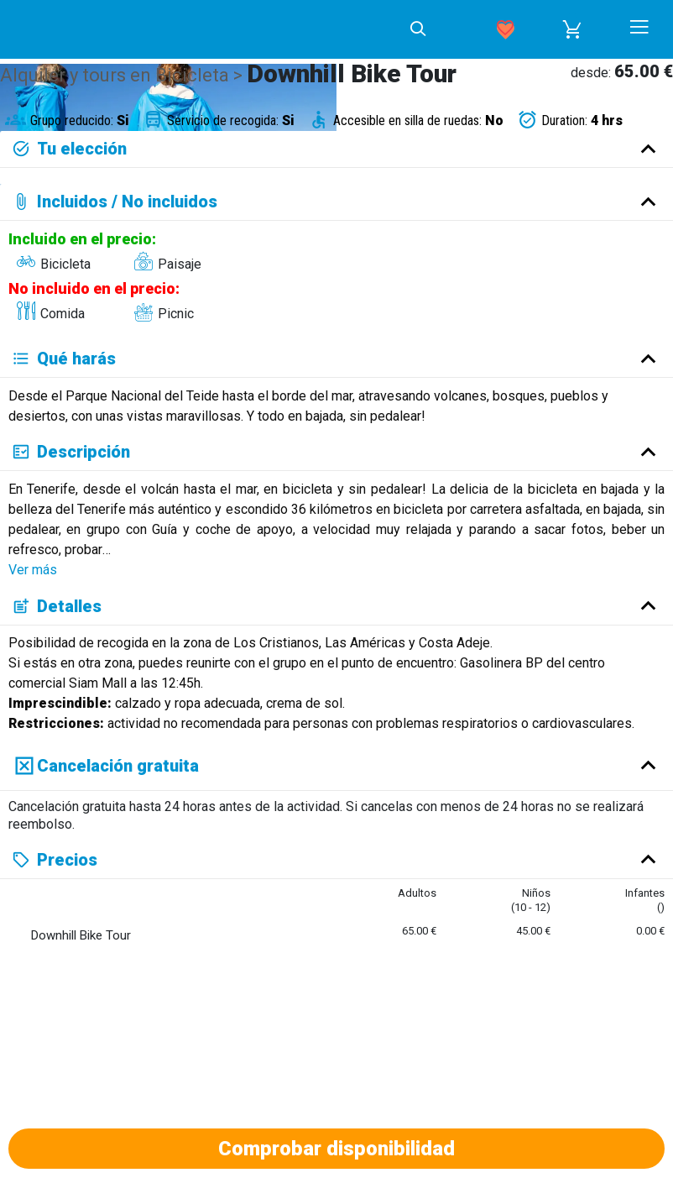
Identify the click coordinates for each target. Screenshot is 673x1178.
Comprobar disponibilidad (336, 1148)
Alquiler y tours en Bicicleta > (123, 75)
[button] (572, 29)
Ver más (32, 570)
